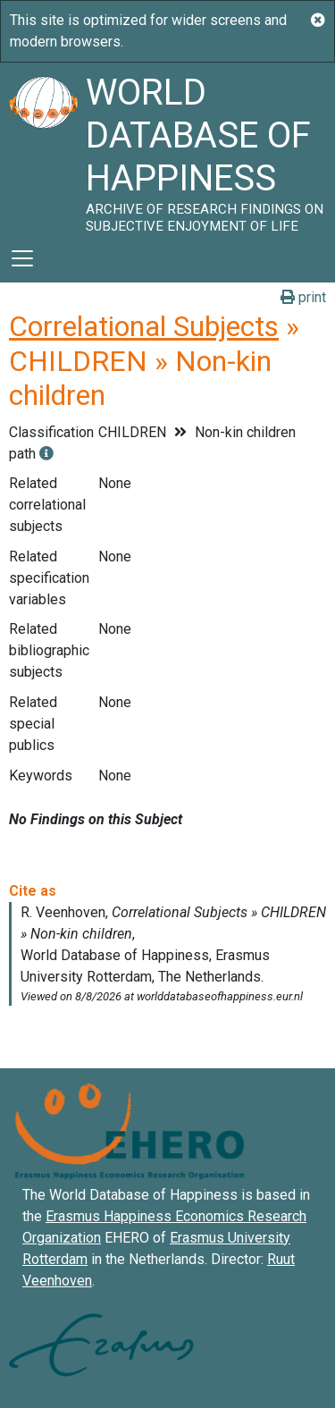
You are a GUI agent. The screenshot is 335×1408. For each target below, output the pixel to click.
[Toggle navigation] (22, 258)
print (303, 297)
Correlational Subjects (144, 326)
